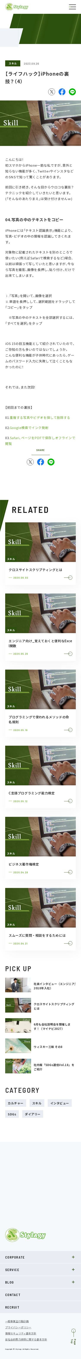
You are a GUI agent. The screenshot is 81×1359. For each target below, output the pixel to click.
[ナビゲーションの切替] (72, 7)
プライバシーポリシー (18, 1327)
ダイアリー (33, 1114)
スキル (13, 63)
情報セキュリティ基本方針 (20, 1333)
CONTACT (13, 1295)
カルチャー (16, 1103)
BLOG (40, 1282)
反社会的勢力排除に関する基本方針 (26, 1339)
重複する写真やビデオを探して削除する (40, 417)
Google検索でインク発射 (29, 427)
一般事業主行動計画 (17, 1321)
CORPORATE (40, 1257)
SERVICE (40, 1269)
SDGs (12, 1114)
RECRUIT (12, 1307)
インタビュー (59, 1103)
